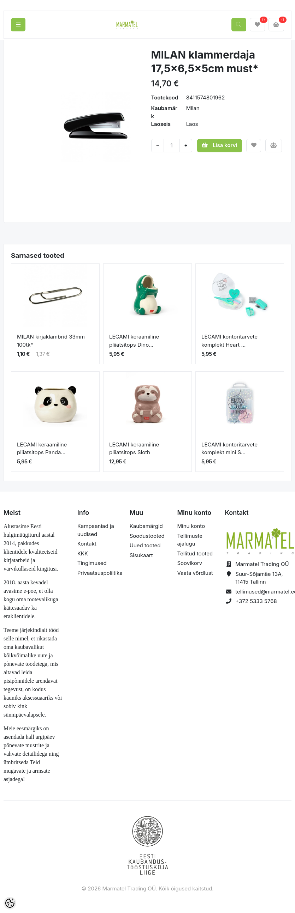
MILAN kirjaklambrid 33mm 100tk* (51, 340)
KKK (82, 553)
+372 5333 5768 (256, 601)
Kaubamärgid (146, 526)
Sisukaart (141, 555)
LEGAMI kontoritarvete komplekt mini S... (229, 448)
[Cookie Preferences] (10, 903)
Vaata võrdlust (195, 573)
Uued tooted (145, 545)
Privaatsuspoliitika (100, 573)
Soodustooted (147, 535)
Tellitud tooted (195, 553)
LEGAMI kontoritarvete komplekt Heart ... (229, 340)
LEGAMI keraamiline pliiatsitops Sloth (134, 448)
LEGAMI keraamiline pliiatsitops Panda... (42, 448)
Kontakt (86, 543)
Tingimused (92, 563)
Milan (193, 108)
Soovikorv (189, 563)
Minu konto (191, 526)
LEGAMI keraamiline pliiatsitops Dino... (134, 340)
